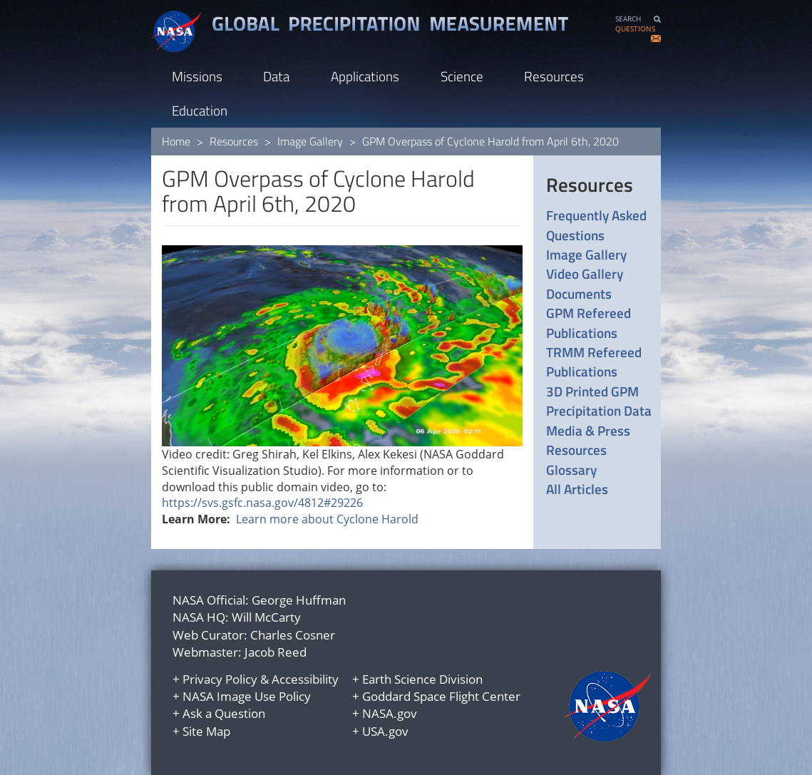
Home (176, 141)
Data (276, 76)
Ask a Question (224, 713)
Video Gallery (584, 273)
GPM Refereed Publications (588, 322)
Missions (197, 76)
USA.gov (385, 731)
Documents (579, 293)
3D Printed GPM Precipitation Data (599, 401)
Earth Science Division (422, 679)
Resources (554, 76)
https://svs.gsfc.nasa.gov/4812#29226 (262, 502)
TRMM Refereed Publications (594, 361)
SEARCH (628, 19)
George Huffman (299, 600)
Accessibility (305, 679)
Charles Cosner (292, 635)
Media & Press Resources (588, 440)
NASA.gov (389, 713)
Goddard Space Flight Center (441, 696)
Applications (365, 76)
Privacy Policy (220, 679)
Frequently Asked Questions (596, 225)
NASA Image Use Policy (247, 696)
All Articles (577, 488)
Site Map (206, 731)
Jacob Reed (276, 652)
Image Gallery (310, 141)
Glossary (571, 469)
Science (462, 76)
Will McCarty (266, 617)
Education (199, 110)
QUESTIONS (635, 29)
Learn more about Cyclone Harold (327, 519)
